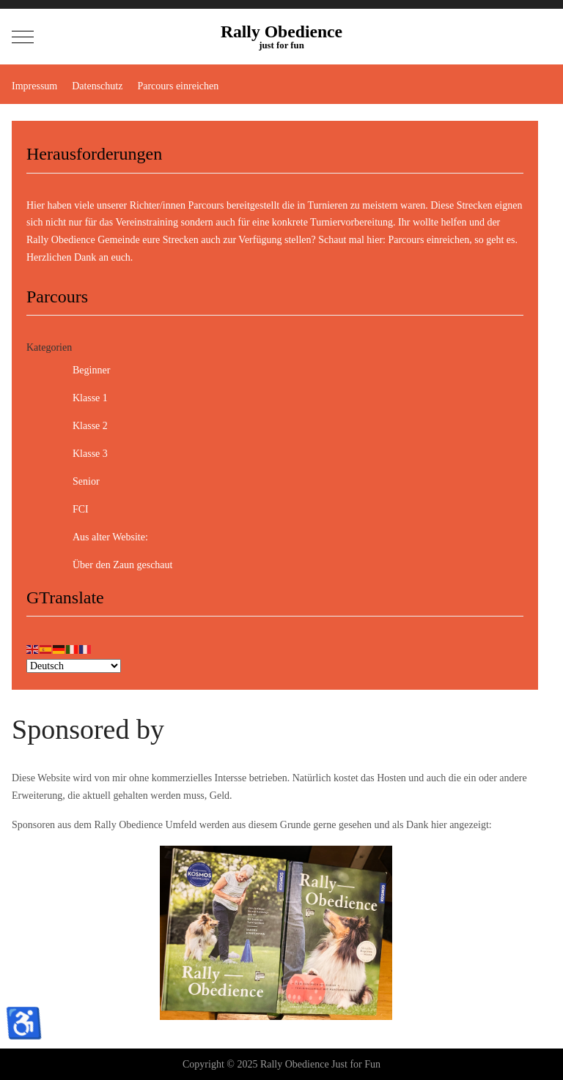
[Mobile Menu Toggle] (23, 37)
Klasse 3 (78, 454)
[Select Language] (73, 666)
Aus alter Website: (98, 537)
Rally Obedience (281, 32)
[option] (276, 933)
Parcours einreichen (428, 239)
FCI (69, 510)
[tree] (274, 468)
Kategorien (49, 347)
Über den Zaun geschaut (110, 565)
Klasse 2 (78, 426)
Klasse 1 (78, 398)
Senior (74, 482)
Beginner (79, 370)
